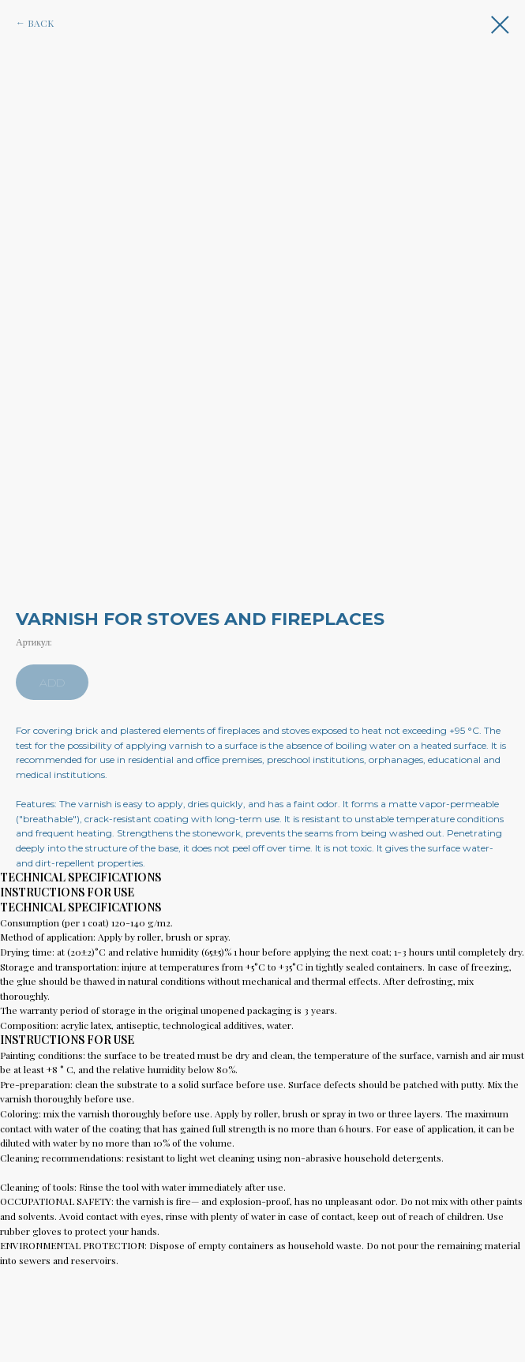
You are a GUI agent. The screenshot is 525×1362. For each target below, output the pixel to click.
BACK (41, 23)
